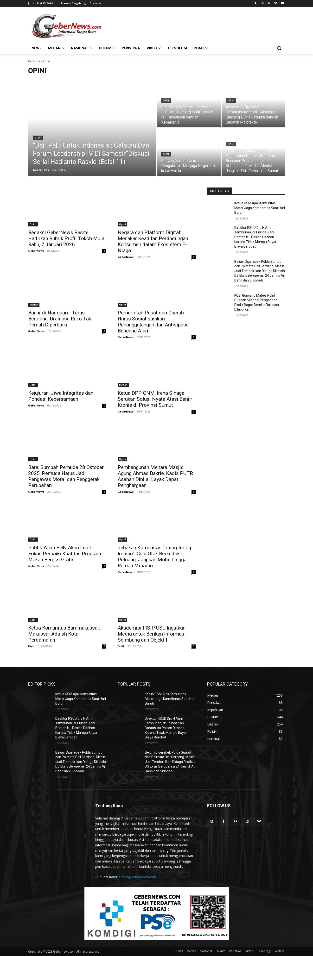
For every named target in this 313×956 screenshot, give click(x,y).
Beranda (34, 61)
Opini (38, 138)
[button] (279, 48)
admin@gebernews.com (137, 877)
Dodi (31, 646)
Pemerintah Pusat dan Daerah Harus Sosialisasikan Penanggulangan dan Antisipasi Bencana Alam (152, 322)
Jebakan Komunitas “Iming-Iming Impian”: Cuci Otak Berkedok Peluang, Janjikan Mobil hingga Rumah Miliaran (154, 557)
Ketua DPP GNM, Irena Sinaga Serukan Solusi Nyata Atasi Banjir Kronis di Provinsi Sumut (155, 399)
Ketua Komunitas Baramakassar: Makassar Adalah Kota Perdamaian (64, 634)
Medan (34, 304)
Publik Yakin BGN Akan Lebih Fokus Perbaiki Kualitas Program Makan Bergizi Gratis (64, 553)
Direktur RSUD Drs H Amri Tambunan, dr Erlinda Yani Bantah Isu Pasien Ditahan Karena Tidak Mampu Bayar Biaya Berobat (255, 237)
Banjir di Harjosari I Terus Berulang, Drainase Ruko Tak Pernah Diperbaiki (59, 319)
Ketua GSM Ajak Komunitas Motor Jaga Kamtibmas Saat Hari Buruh (259, 207)
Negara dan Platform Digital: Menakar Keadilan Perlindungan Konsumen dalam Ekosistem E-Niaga (153, 241)
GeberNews (36, 251)
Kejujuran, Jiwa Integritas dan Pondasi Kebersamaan (60, 396)
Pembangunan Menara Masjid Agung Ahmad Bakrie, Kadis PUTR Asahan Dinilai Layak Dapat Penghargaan (155, 476)
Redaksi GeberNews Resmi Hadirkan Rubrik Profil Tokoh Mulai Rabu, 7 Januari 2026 (67, 238)
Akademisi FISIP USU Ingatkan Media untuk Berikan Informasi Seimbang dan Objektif (152, 634)
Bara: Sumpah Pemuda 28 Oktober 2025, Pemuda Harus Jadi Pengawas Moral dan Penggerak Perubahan (66, 476)
